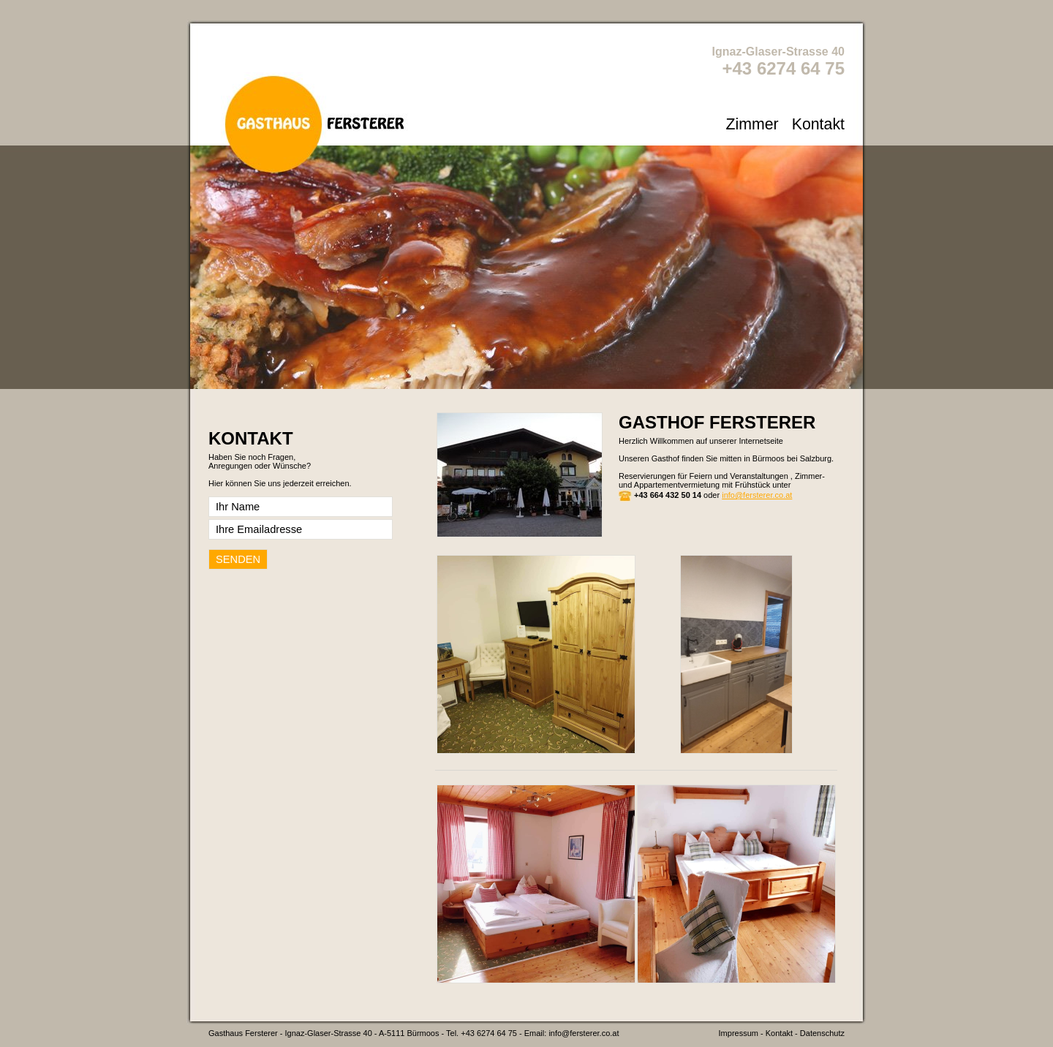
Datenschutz (822, 1033)
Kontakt (818, 124)
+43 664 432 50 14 (667, 495)
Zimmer (751, 124)
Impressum (738, 1033)
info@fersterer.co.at (757, 495)
